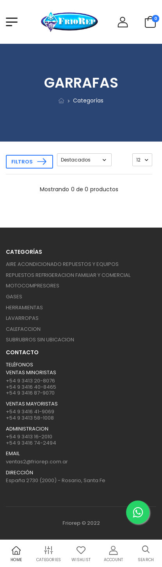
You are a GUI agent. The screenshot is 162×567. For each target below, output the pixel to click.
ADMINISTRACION (27, 429)
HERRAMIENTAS (24, 307)
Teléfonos (19, 365)
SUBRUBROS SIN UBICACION (40, 339)
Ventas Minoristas (31, 373)
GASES (14, 296)
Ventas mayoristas (32, 404)
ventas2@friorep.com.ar (37, 461)
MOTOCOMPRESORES (32, 285)
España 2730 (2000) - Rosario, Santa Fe (55, 480)
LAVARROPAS (22, 318)
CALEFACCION (23, 329)
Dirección (19, 473)
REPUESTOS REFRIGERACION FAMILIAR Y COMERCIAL (68, 275)
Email (13, 453)
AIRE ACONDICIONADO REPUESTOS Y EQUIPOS (62, 264)
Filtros (22, 161)
